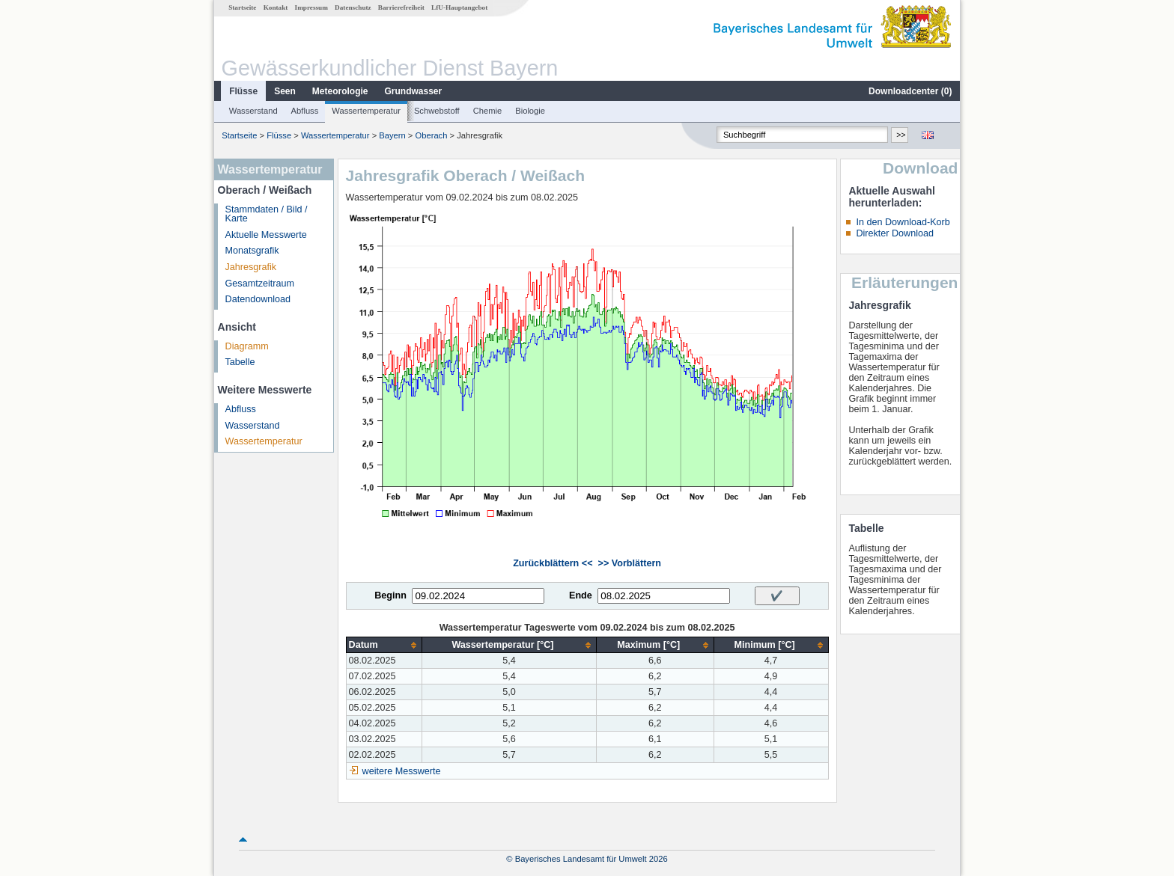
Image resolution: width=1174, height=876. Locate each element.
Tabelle (240, 362)
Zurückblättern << (552, 563)
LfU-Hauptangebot (459, 7)
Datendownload (258, 299)
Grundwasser (413, 91)
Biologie (530, 110)
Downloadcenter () (910, 91)
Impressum (311, 7)
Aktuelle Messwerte (266, 235)
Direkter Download (895, 233)
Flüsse (243, 91)
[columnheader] (384, 645)
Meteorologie (340, 91)
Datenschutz (353, 7)
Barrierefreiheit (401, 7)
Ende (580, 595)
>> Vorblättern (629, 563)
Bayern (392, 135)
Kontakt (276, 7)
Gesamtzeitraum (259, 283)
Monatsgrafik (252, 250)
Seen (285, 91)
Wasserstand (253, 110)
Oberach (432, 135)
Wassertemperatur (366, 110)
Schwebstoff (437, 110)
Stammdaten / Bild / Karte (266, 214)
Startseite (242, 7)
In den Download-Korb (902, 222)
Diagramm (247, 346)
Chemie (487, 110)
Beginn (390, 595)
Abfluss (305, 110)
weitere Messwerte (401, 771)
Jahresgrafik (251, 267)
